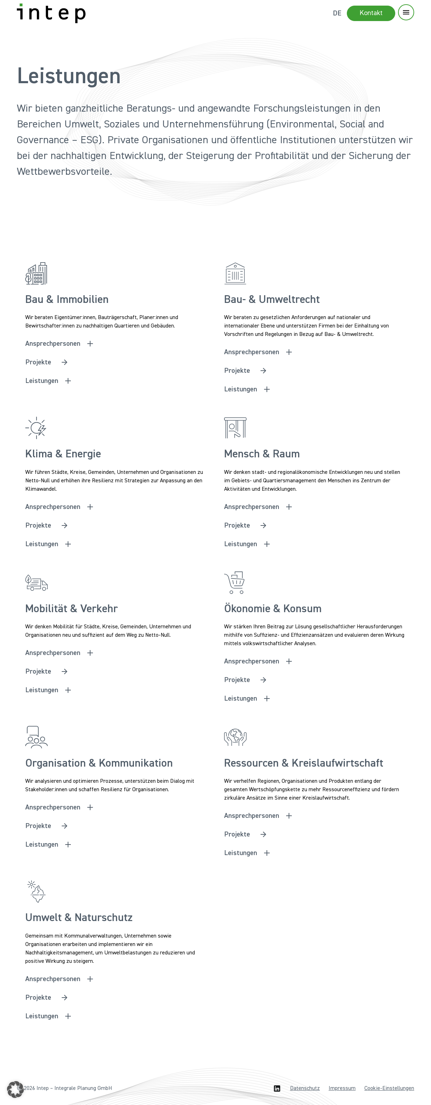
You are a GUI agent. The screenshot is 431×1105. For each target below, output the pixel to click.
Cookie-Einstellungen (389, 1088)
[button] (15, 1089)
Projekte (38, 362)
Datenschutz (305, 1088)
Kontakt (371, 12)
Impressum (342, 1088)
